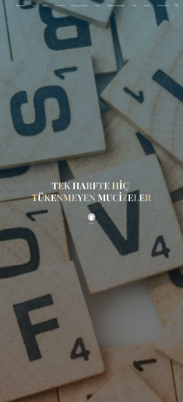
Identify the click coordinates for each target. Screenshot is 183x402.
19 (91, 176)
